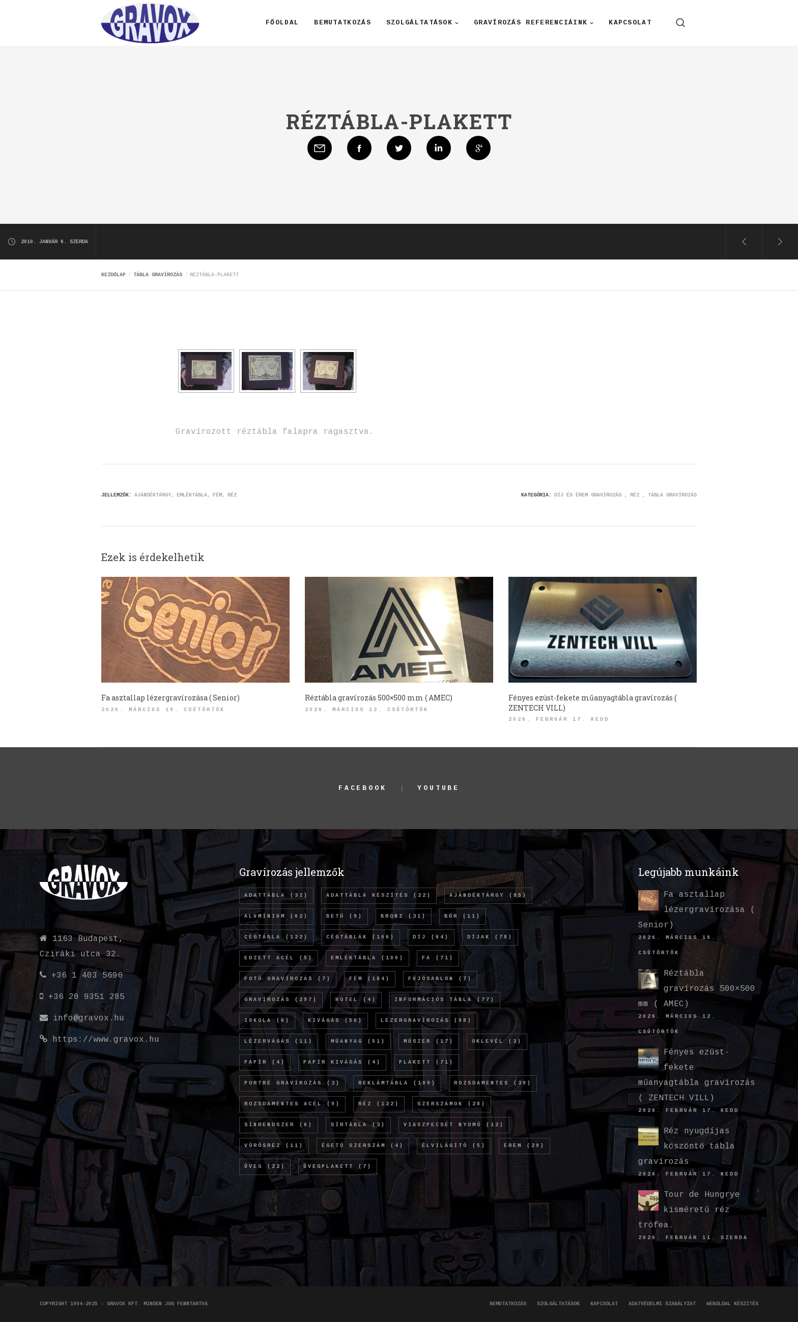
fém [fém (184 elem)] (369, 979)
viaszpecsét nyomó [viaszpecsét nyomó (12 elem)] (454, 1125)
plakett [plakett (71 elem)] (426, 1062)
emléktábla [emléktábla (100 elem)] (367, 958)
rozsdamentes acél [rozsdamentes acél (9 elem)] (292, 1104)
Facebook (362, 788)
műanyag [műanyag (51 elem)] (358, 1041)
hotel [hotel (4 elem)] (356, 1000)
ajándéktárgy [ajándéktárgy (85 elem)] (488, 895)
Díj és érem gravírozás (587, 495)
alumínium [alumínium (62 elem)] (276, 916)
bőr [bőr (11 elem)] (462, 916)
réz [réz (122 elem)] (379, 1104)
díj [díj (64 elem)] (431, 937)
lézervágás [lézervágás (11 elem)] (278, 1041)
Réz (634, 495)
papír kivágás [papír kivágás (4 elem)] (342, 1062)
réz (232, 495)
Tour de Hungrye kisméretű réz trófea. (689, 1210)
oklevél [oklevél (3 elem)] (497, 1041)
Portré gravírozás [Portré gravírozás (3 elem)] (292, 1083)
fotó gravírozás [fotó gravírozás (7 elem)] (287, 979)
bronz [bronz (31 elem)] (403, 916)
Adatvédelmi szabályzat (662, 1304)
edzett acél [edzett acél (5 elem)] (278, 958)
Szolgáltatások (558, 1304)
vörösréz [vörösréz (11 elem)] (274, 1146)
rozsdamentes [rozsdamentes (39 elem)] (493, 1083)
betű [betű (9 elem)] (344, 916)
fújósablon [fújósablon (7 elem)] (440, 979)
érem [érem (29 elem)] (524, 1146)
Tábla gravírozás (672, 495)
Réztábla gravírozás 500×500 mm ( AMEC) (696, 989)
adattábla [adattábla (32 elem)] (276, 895)
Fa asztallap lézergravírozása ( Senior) (696, 910)
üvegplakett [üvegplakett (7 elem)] (337, 1166)
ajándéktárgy (152, 495)
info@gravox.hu (88, 1018)
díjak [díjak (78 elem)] (490, 937)
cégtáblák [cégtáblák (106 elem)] (360, 937)
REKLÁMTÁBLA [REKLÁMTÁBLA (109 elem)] (397, 1083)
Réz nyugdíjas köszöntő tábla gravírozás (686, 1146)
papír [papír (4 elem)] (265, 1062)
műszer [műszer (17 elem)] (429, 1041)
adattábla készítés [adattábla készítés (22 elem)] (379, 895)
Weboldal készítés (732, 1304)
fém (217, 495)
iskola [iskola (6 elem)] (267, 1020)
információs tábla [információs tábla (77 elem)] (444, 1000)
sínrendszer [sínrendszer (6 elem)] (278, 1125)
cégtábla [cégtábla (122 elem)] (276, 937)
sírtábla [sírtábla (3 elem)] (358, 1125)
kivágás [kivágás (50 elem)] (335, 1020)
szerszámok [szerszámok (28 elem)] (451, 1104)
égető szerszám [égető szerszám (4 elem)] (363, 1146)
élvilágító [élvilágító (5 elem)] (454, 1146)
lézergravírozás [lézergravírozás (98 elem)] (426, 1020)
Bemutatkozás (508, 1304)
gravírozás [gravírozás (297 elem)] (281, 1000)
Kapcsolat (604, 1304)
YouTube (438, 788)
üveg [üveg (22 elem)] (265, 1166)
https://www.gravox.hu (105, 1039)
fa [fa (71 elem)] (438, 958)
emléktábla (192, 495)
